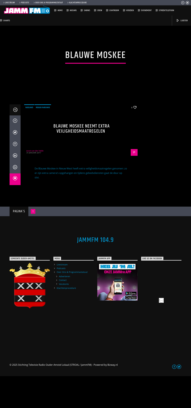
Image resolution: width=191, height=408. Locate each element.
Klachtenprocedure (77, 2)
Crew (99, 10)
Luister (182, 20)
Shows (87, 10)
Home (60, 10)
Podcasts (24, 2)
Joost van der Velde (34, 182)
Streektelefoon (166, 10)
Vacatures (64, 315)
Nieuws (73, 10)
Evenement (146, 10)
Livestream (9, 2)
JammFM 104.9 (95, 272)
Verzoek (130, 10)
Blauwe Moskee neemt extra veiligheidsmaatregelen (81, 160)
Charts (6, 20)
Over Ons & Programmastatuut (48, 2)
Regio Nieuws (43, 139)
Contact (63, 312)
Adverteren (64, 308)
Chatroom (114, 10)
